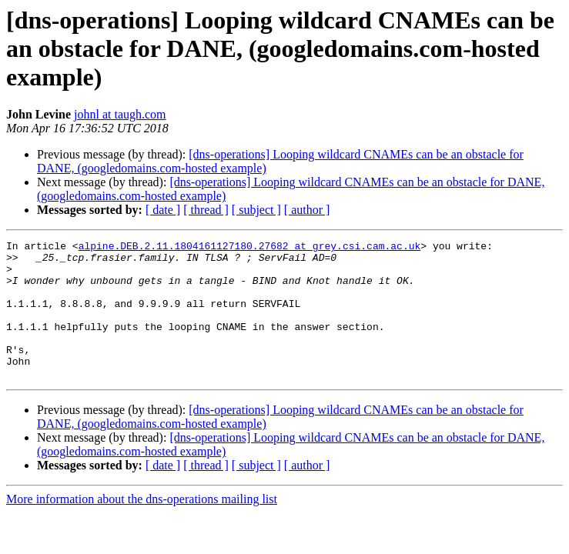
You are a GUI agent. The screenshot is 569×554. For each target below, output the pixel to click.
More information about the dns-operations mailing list (141, 526)
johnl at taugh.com (120, 114)
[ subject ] (256, 209)
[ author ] (307, 209)
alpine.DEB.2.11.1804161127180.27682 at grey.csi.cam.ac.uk (250, 248)
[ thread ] (206, 209)
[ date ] (163, 209)
